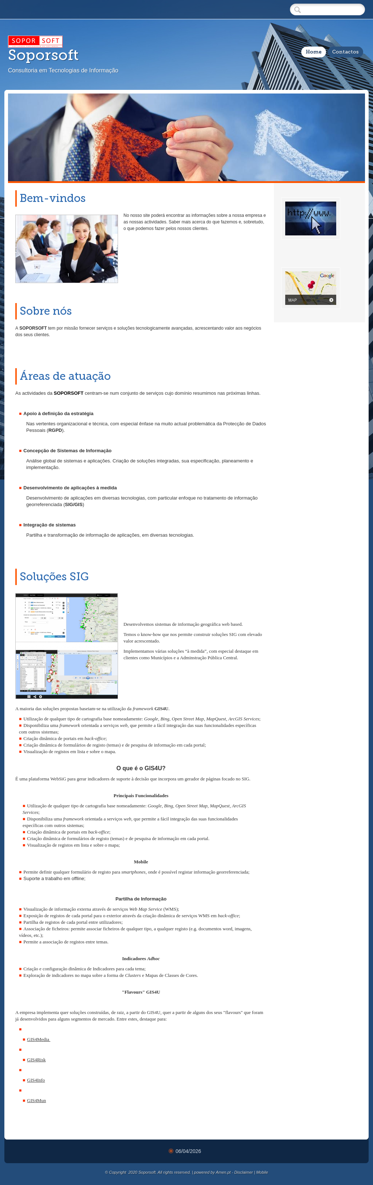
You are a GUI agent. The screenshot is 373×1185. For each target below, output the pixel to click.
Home (314, 52)
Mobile (262, 1172)
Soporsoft (43, 55)
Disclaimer (243, 1172)
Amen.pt (223, 1172)
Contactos (345, 52)
